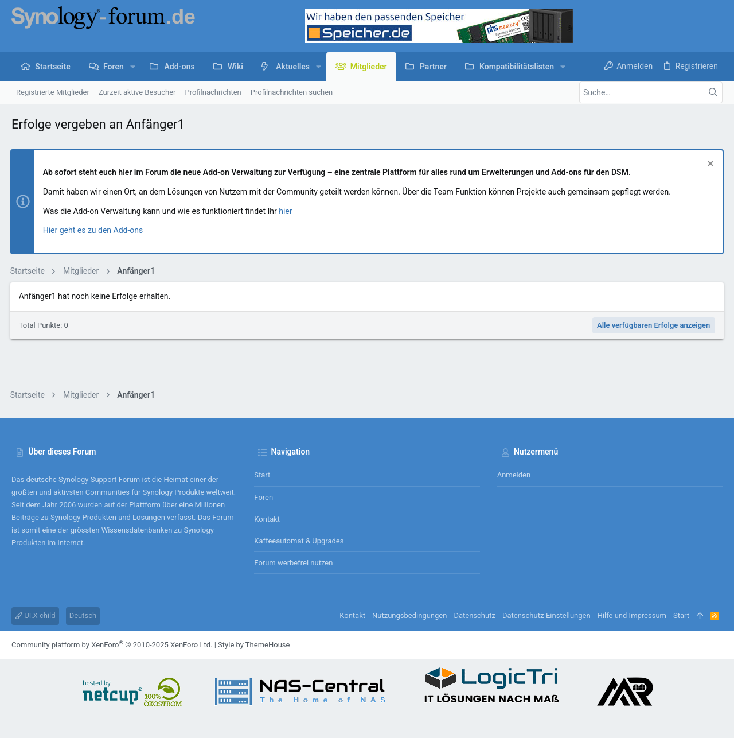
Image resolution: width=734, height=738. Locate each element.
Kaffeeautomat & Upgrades (298, 541)
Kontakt (267, 519)
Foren (263, 497)
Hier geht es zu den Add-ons (94, 230)
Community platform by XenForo (111, 644)
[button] (132, 66)
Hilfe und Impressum (632, 615)
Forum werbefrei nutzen (293, 562)
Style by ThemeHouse (254, 644)
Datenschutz (474, 615)
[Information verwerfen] (708, 165)
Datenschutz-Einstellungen (546, 615)
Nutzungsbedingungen (409, 615)
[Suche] (651, 92)
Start (262, 475)
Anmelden (514, 475)
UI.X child (35, 615)
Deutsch (83, 615)
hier (287, 211)
